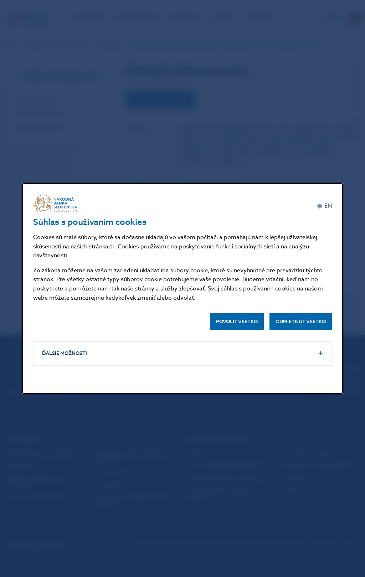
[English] (324, 205)
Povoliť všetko (237, 321)
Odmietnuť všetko (301, 321)
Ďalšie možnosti (64, 353)
